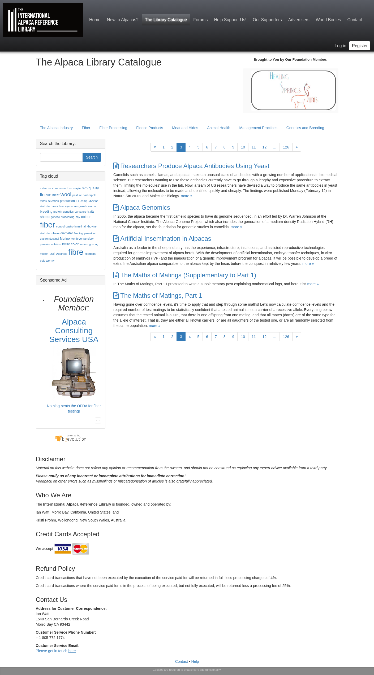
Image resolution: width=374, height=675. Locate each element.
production (67, 201)
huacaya (64, 206)
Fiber (86, 128)
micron (44, 253)
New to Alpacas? (123, 19)
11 (254, 147)
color (75, 244)
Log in (340, 45)
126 (286, 147)
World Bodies (328, 19)
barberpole (89, 195)
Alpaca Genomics (141, 207)
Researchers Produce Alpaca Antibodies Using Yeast (191, 165)
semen (84, 244)
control (60, 226)
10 (243, 147)
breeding (46, 211)
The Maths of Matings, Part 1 (157, 295)
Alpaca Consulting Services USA (73, 330)
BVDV (66, 244)
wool (66, 194)
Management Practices (258, 128)
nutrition (56, 244)
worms (92, 206)
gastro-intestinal (75, 226)
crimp (83, 201)
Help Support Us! (230, 19)
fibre (75, 252)
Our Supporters (267, 19)
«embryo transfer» (82, 238)
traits (91, 211)
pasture (77, 195)
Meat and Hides (185, 128)
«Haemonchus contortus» (56, 188)
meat (55, 195)
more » (186, 196)
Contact (354, 19)
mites (43, 201)
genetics (68, 211)
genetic (55, 216)
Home (95, 19)
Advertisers (298, 19)
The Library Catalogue (166, 19)
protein (57, 211)
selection (53, 201)
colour (86, 217)
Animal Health (218, 128)
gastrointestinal (49, 238)
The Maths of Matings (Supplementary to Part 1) (184, 275)
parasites (90, 233)
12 (265, 147)
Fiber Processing (113, 128)
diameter (67, 233)
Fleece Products (149, 128)
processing (68, 216)
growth (83, 206)
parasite (45, 244)
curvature (80, 211)
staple (77, 188)
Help (195, 661)
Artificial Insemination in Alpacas (162, 238)
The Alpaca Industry (56, 128)
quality (94, 188)
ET (78, 201)
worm (74, 206)
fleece (45, 194)
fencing (78, 233)
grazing (93, 244)
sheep (45, 217)
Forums (200, 19)
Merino (65, 238)
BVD (85, 188)
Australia (61, 253)
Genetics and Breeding (305, 128)
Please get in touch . (56, 651)
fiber (47, 224)
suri (52, 254)
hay (77, 216)
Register (360, 45)
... (274, 147)
